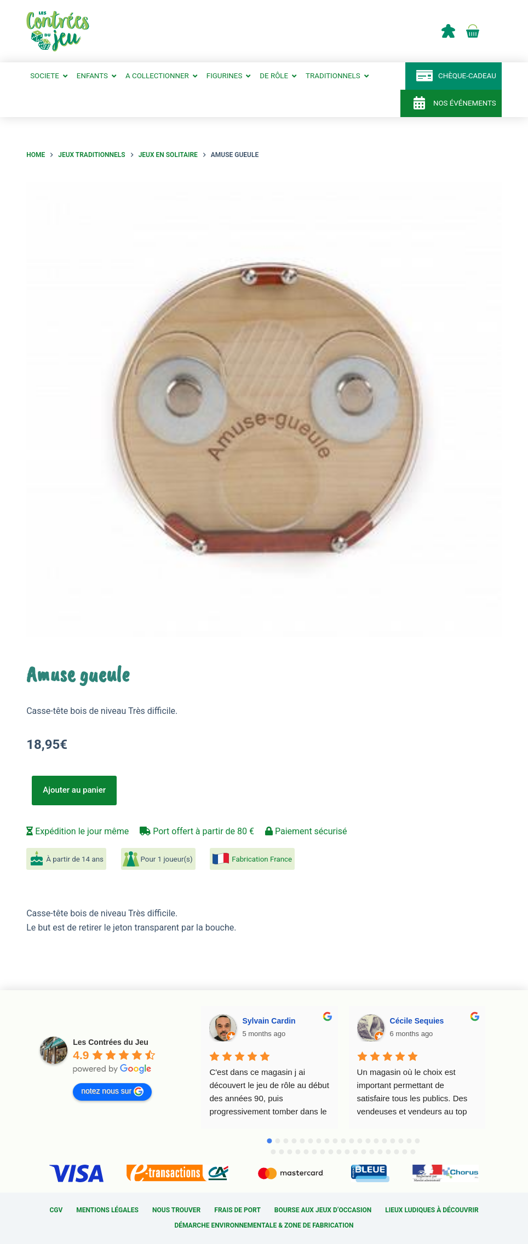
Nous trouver (176, 1210)
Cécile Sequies (417, 1020)
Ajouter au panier (74, 790)
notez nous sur (112, 1092)
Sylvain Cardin (268, 1020)
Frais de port (237, 1210)
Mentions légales (107, 1210)
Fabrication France (262, 860)
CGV (55, 1210)
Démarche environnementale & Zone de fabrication (263, 1226)
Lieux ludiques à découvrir (431, 1210)
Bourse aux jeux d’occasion (322, 1210)
